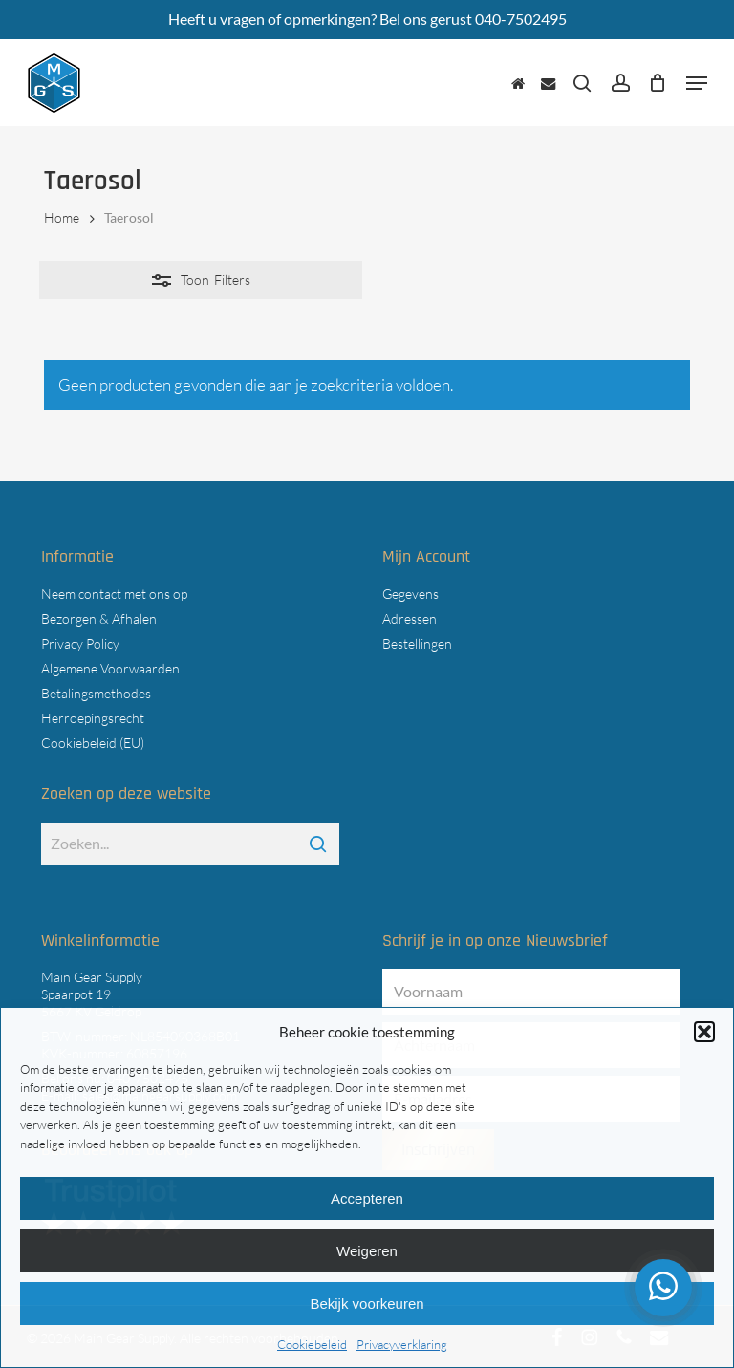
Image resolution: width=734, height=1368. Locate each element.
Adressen (409, 618)
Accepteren (367, 1198)
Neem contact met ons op (114, 594)
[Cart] (658, 83)
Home (61, 217)
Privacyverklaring (401, 1344)
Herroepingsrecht (92, 718)
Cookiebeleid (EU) (92, 743)
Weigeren (367, 1251)
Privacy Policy (80, 643)
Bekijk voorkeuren (366, 1303)
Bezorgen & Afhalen (99, 618)
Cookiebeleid (312, 1344)
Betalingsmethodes (96, 693)
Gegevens (410, 594)
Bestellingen (417, 643)
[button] (704, 1031)
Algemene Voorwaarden (110, 668)
